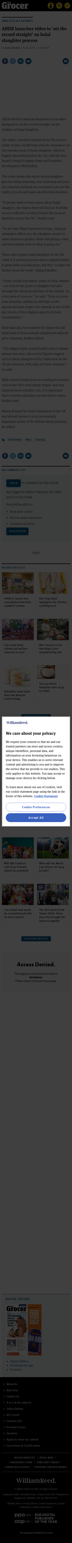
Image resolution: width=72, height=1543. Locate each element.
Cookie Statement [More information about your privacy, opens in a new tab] (46, 796)
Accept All (35, 817)
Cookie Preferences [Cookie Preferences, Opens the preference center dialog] (36, 807)
